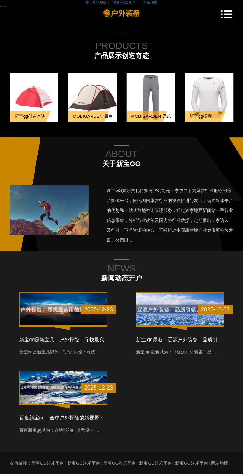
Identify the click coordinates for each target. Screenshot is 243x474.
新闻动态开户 (124, 2)
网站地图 (150, 2)
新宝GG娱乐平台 (47, 463)
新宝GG (3, 6)
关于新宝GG (95, 2)
